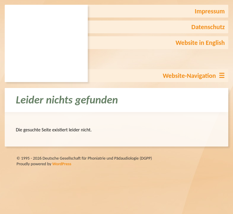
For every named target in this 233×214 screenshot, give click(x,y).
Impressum (210, 11)
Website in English (200, 43)
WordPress (61, 163)
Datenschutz (208, 27)
